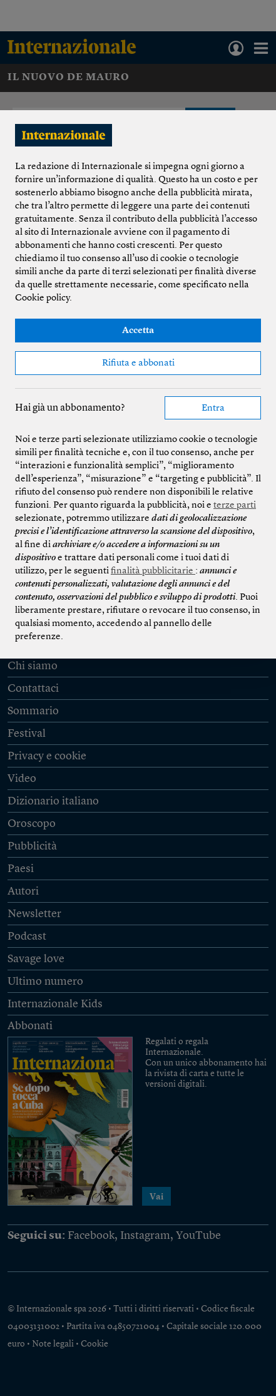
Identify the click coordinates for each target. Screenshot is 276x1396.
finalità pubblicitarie (153, 571)
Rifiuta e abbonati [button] (138, 363)
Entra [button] (213, 408)
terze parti (234, 505)
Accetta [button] (138, 331)
